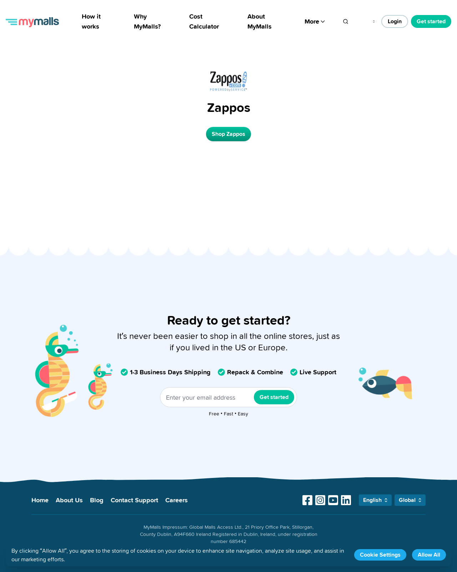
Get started (431, 21)
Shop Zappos (228, 134)
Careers (176, 500)
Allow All (429, 555)
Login (395, 21)
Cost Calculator (204, 21)
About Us (69, 500)
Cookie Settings (380, 555)
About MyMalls (259, 21)
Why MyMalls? (147, 21)
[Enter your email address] (228, 397)
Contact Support (134, 500)
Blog (97, 500)
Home (40, 500)
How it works (91, 21)
